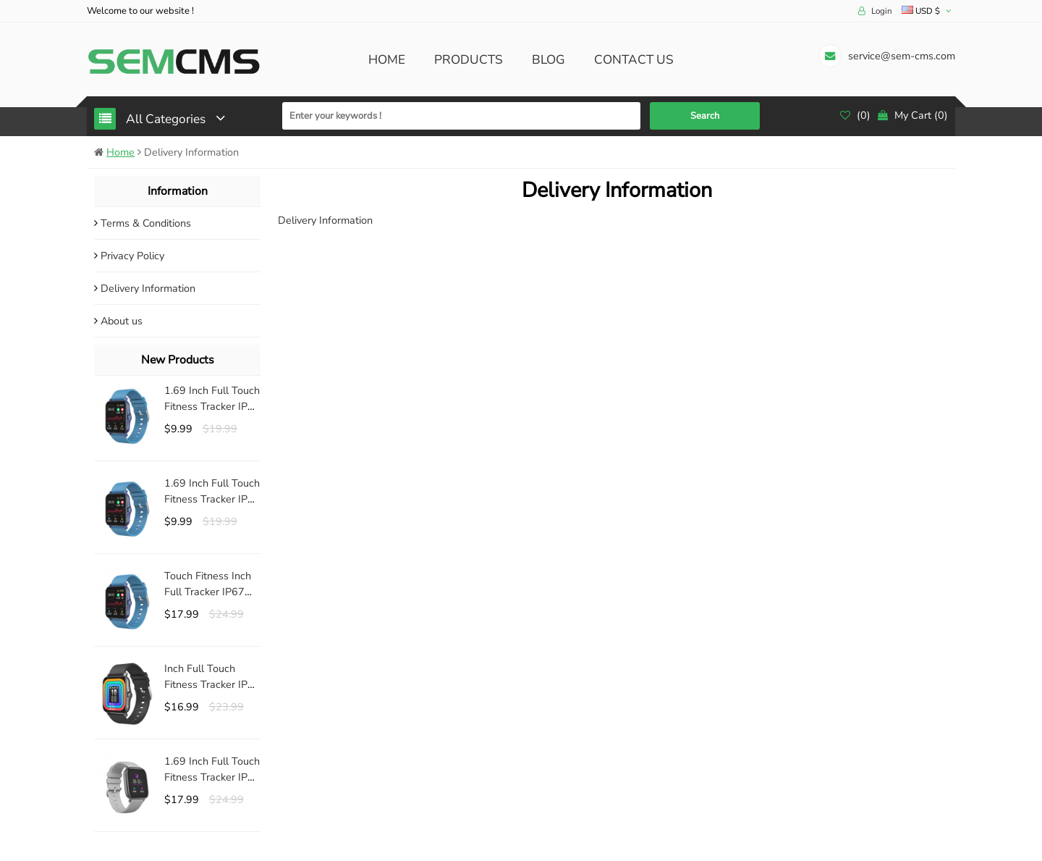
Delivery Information (148, 288)
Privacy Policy (132, 255)
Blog (548, 59)
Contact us (634, 59)
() (855, 115)
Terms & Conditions (146, 223)
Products (468, 59)
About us (122, 321)
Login (881, 11)
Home (386, 59)
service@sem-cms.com (901, 56)
